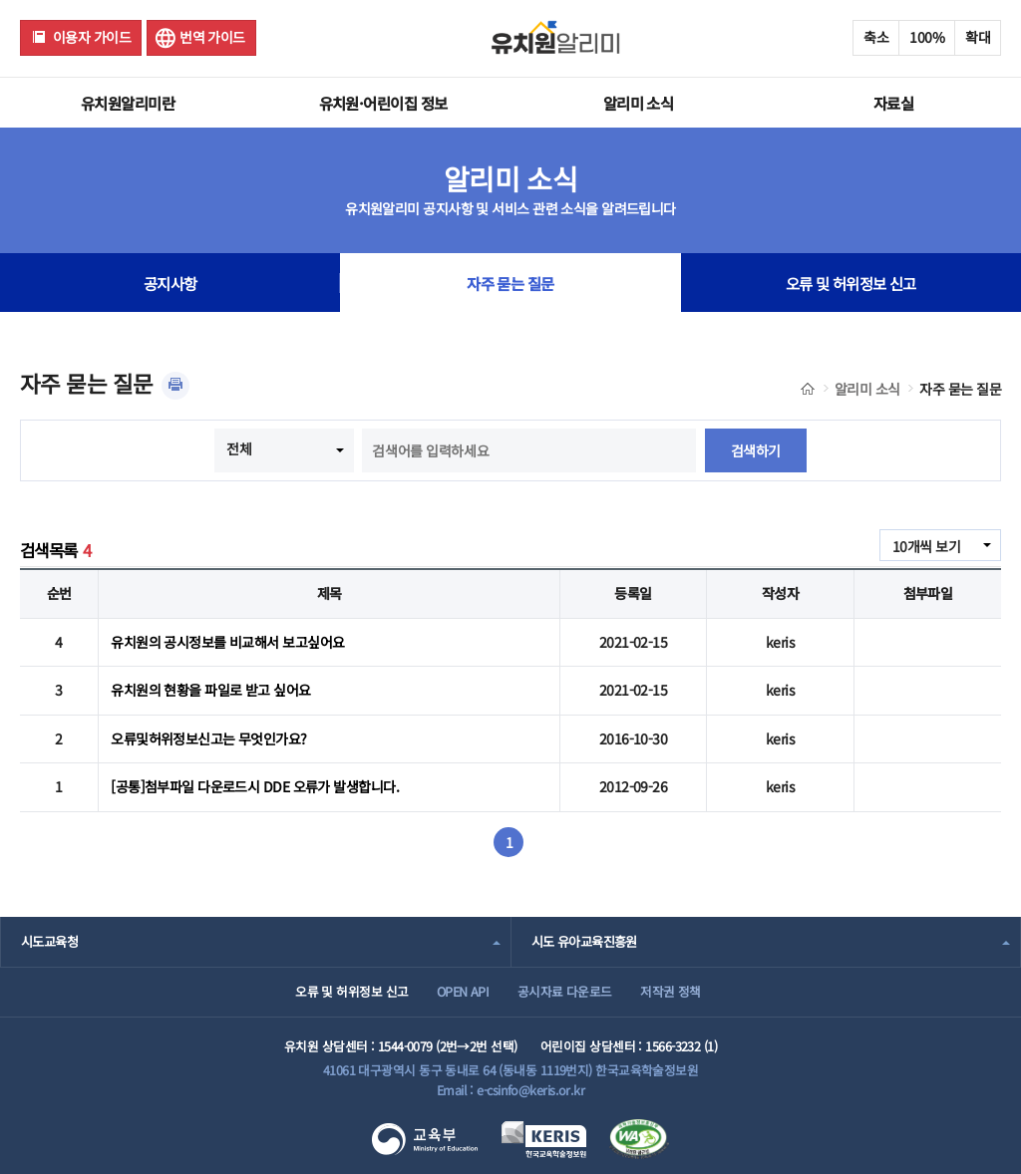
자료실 (893, 103)
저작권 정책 (670, 991)
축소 (875, 37)
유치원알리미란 (127, 103)
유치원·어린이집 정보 (383, 103)
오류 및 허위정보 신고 (851, 283)
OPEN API (463, 991)
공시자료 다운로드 (564, 991)
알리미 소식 (638, 103)
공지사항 (170, 283)
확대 (977, 37)
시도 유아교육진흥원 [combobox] (584, 941)
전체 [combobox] (238, 448)
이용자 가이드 (92, 37)
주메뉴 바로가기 (0, 0)
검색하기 (756, 450)
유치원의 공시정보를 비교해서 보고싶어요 (227, 642)
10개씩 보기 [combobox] (926, 546)
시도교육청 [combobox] (49, 941)
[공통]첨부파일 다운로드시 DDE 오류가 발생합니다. (255, 786)
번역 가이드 (212, 37)
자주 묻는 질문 (510, 283)
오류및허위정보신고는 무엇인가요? (208, 738)
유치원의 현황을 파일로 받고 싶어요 (210, 690)
